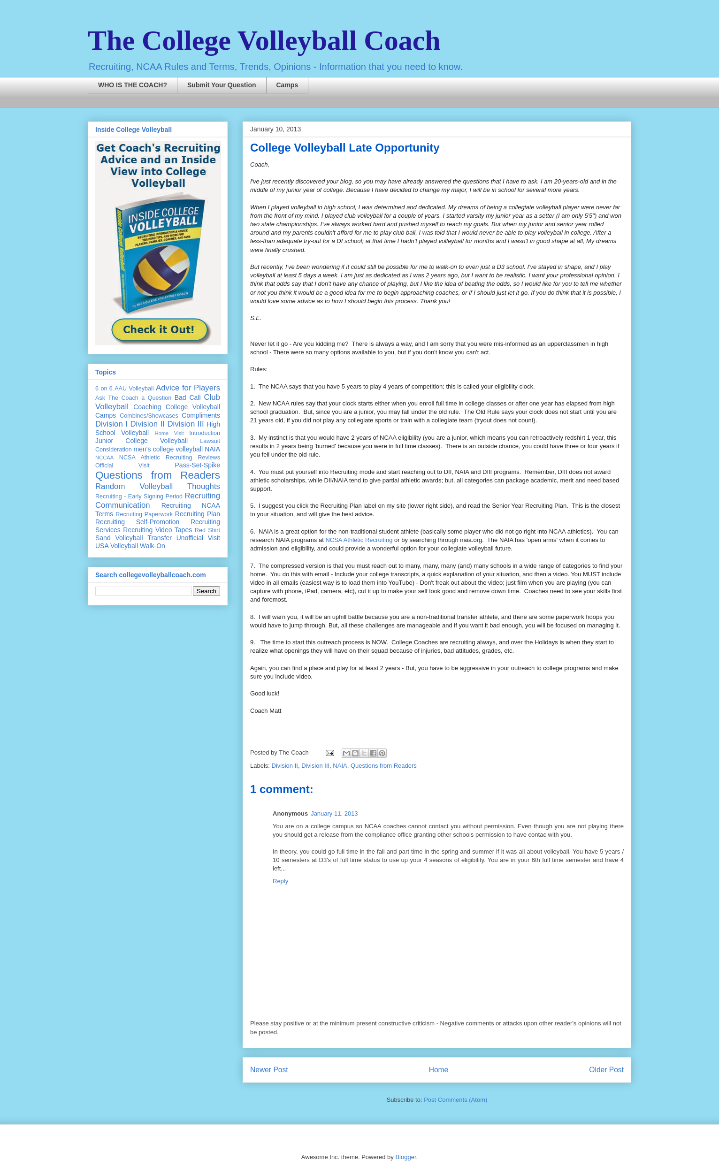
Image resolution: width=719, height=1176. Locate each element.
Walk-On (152, 546)
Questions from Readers (384, 765)
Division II (285, 765)
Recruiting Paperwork (144, 514)
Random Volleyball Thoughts (157, 486)
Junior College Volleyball (141, 440)
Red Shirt (207, 530)
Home (439, 1070)
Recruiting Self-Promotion (137, 522)
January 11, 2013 (334, 813)
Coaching (147, 407)
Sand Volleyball (119, 538)
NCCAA (104, 457)
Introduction (204, 433)
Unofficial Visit (198, 538)
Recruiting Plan (197, 514)
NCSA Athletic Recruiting (358, 539)
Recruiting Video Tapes (157, 530)
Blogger (405, 1157)
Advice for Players (188, 387)
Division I (111, 424)
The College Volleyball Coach (264, 40)
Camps (287, 85)
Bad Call (188, 397)
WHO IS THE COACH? (132, 85)
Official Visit (122, 465)
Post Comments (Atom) (455, 1099)
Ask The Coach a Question (133, 398)
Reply (280, 881)
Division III (315, 765)
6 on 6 (104, 388)
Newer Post (269, 1070)
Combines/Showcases (149, 415)
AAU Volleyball (134, 388)
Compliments (201, 415)
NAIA (340, 765)
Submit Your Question (221, 85)
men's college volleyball (168, 449)
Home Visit (169, 433)
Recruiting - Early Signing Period (139, 496)
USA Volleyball (116, 546)
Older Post (606, 1070)
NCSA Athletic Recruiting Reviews (169, 457)
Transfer (159, 538)
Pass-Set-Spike (197, 465)
